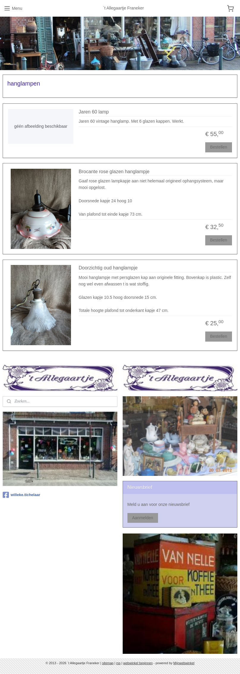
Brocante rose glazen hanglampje (114, 171)
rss (118, 663)
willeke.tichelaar (21, 494)
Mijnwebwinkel (184, 663)
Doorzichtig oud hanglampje (108, 267)
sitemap (108, 663)
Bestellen (218, 147)
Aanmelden (142, 517)
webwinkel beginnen (138, 663)
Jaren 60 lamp (94, 111)
